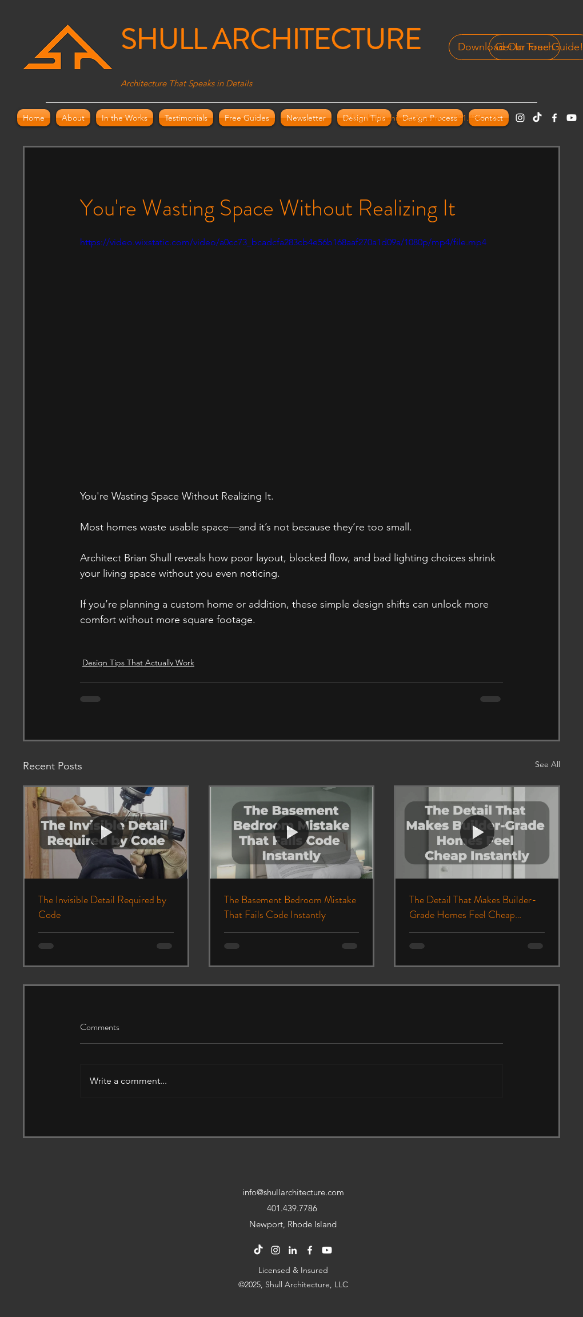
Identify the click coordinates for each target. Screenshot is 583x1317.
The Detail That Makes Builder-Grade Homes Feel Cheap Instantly (473, 907)
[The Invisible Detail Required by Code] (106, 833)
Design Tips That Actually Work (138, 662)
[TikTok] (537, 117)
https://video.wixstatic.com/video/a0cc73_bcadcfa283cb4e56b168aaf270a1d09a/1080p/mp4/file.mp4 (283, 242)
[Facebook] (554, 117)
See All (547, 764)
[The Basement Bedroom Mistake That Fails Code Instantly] (291, 833)
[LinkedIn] (292, 1250)
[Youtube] (571, 117)
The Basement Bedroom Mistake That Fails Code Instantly (290, 907)
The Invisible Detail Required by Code (102, 907)
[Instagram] (520, 117)
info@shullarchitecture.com (393, 118)
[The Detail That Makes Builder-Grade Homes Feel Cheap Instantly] (477, 833)
